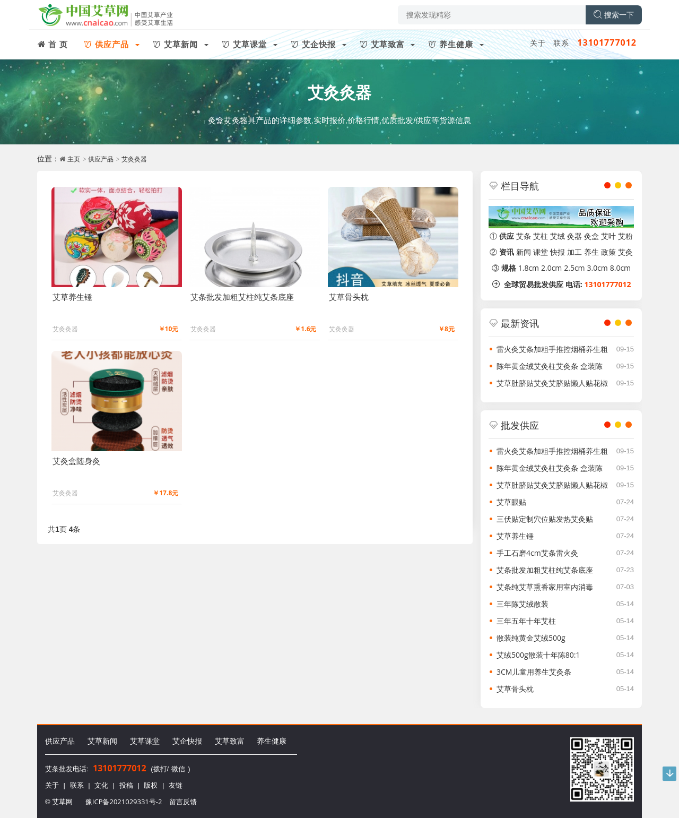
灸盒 (591, 236)
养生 (591, 252)
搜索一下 (614, 14)
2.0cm (551, 268)
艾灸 (625, 252)
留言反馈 (183, 801)
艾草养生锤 (515, 536)
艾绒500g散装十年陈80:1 (538, 655)
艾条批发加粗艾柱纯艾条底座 (545, 570)
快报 (557, 252)
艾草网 (62, 801)
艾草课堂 (145, 741)
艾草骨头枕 (515, 689)
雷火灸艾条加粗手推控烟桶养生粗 (552, 349)
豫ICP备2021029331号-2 (123, 801)
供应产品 (101, 158)
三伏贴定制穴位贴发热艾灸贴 (545, 519)
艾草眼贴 (511, 502)
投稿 (126, 785)
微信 (178, 768)
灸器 (574, 236)
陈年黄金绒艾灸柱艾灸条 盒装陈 (550, 366)
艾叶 (608, 236)
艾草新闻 (102, 741)
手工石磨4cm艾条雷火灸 (537, 553)
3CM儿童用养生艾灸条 (534, 672)
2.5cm (574, 268)
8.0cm (620, 268)
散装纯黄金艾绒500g (531, 638)
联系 (561, 43)
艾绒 (557, 236)
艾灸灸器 (339, 92)
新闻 (523, 252)
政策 (608, 252)
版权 (151, 785)
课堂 (540, 252)
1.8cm (528, 268)
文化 (101, 785)
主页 (73, 158)
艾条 (523, 236)
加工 (574, 252)
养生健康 (271, 741)
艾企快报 (187, 741)
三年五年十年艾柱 (526, 621)
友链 (175, 785)
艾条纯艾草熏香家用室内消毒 (545, 587)
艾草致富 (230, 741)
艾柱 (540, 236)
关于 (538, 43)
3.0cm (597, 268)
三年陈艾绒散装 (523, 604)
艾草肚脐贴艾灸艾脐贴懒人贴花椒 (552, 383)
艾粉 (625, 236)
